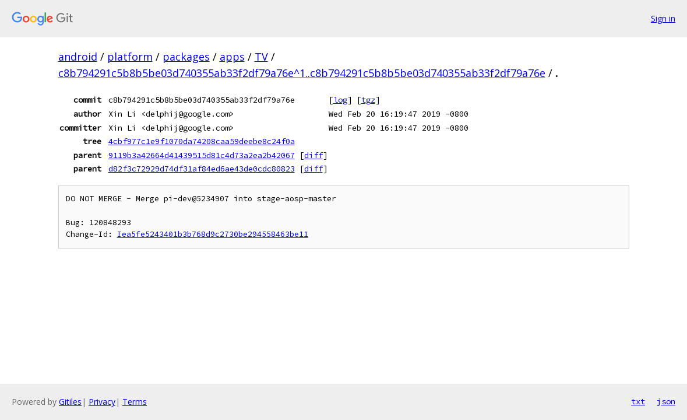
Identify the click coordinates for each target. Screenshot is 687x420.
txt (638, 401)
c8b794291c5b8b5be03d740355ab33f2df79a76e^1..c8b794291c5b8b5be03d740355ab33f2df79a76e (301, 73)
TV (261, 57)
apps (232, 57)
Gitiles (70, 401)
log (340, 99)
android (77, 57)
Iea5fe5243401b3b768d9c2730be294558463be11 (212, 234)
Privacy (102, 401)
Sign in (663, 18)
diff (313, 155)
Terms (134, 401)
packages (186, 57)
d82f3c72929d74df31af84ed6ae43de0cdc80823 (201, 168)
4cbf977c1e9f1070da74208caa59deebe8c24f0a (201, 141)
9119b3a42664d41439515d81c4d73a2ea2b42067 (201, 155)
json (666, 401)
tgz (368, 99)
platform (130, 57)
